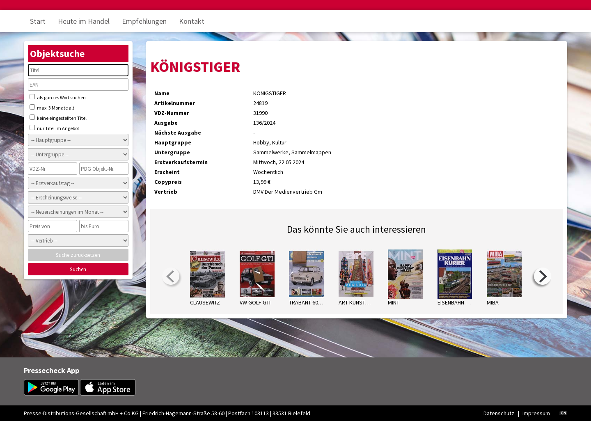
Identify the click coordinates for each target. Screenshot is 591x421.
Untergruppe (172, 152)
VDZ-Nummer (171, 113)
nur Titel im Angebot (54, 128)
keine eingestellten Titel (58, 117)
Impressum (536, 413)
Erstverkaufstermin (181, 162)
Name (162, 93)
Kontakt (191, 21)
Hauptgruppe (172, 142)
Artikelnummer (174, 103)
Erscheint (167, 172)
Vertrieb (165, 191)
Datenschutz (498, 413)
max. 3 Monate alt (52, 107)
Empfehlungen (144, 21)
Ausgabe (166, 122)
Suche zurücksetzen (78, 255)
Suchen (78, 269)
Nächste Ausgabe (177, 132)
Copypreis (168, 181)
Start (38, 21)
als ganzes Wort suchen (58, 97)
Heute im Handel (84, 21)
